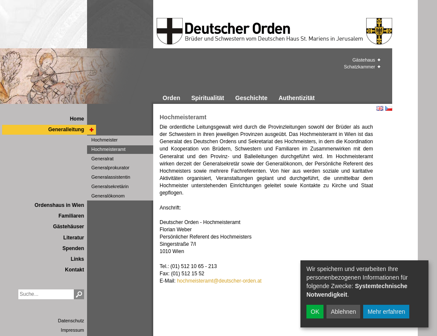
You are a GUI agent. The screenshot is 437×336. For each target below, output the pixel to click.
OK (315, 311)
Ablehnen (343, 311)
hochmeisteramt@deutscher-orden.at (219, 281)
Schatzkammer (359, 66)
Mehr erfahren (386, 311)
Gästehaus (364, 59)
